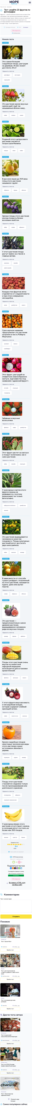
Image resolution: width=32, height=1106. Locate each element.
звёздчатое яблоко (9, 505)
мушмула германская (10, 800)
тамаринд (7, 393)
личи (14, 150)
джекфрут (7, 75)
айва (5, 227)
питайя (6, 388)
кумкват (6, 343)
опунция (15, 388)
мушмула (6, 757)
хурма (15, 757)
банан (23, 837)
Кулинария (9, 6)
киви (5, 115)
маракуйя (7, 80)
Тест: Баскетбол (6, 941)
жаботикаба (7, 268)
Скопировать (16, 875)
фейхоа (6, 427)
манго (23, 305)
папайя (16, 263)
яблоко (24, 190)
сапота (15, 837)
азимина (6, 263)
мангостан (15, 716)
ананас (6, 510)
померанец (7, 795)
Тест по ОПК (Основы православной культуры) (8, 1065)
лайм (21, 150)
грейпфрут (7, 348)
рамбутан (14, 305)
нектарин (17, 75)
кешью (13, 115)
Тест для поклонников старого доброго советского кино (10, 972)
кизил (21, 115)
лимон (15, 343)
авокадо (15, 677)
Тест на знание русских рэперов (8, 1000)
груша (15, 190)
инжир (22, 552)
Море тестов (3, 6)
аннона (13, 552)
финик (14, 636)
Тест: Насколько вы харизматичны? (7, 1094)
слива (13, 227)
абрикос (6, 190)
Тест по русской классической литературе (9, 1035)
